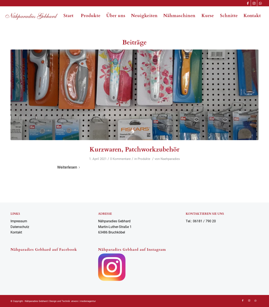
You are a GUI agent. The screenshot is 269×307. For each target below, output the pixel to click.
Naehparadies (170, 159)
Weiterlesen (69, 167)
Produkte (144, 159)
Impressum (19, 221)
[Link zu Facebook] (248, 3)
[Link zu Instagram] (254, 3)
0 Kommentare (120, 159)
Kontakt (16, 232)
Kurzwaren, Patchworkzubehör (134, 149)
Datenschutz (20, 226)
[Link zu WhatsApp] (260, 3)
